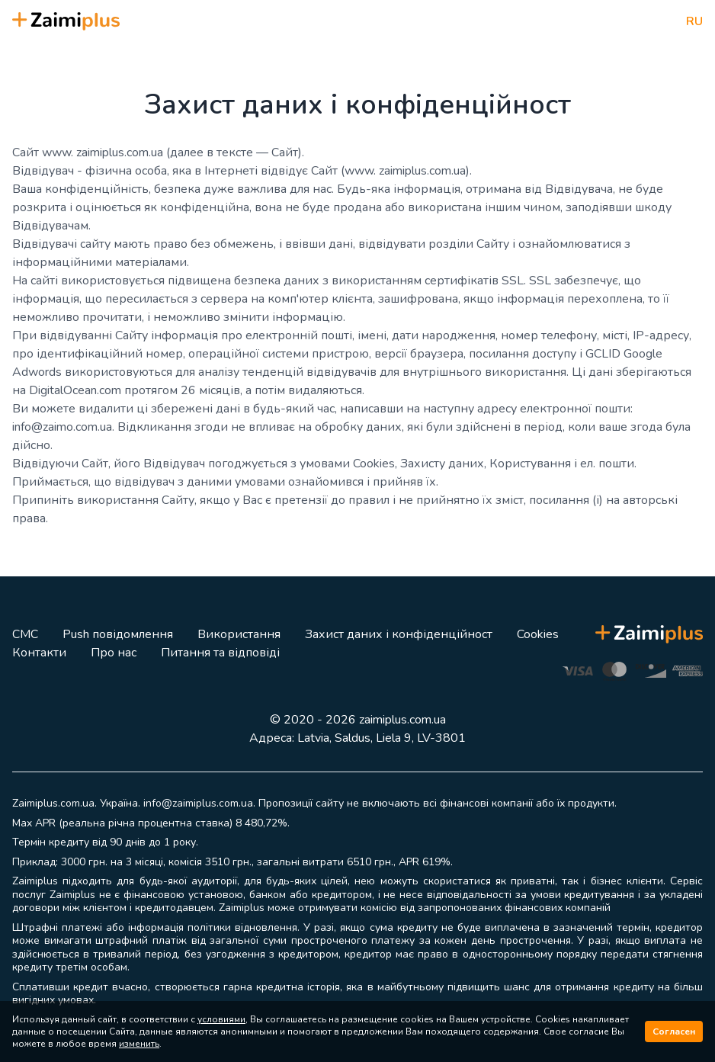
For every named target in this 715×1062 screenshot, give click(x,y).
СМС (25, 634)
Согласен (673, 1031)
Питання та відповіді (220, 652)
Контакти (39, 652)
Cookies (538, 634)
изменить (139, 1044)
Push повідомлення (118, 634)
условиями (221, 1019)
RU (694, 21)
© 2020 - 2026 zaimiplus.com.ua (358, 719)
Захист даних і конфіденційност (398, 634)
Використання (239, 634)
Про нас (113, 652)
